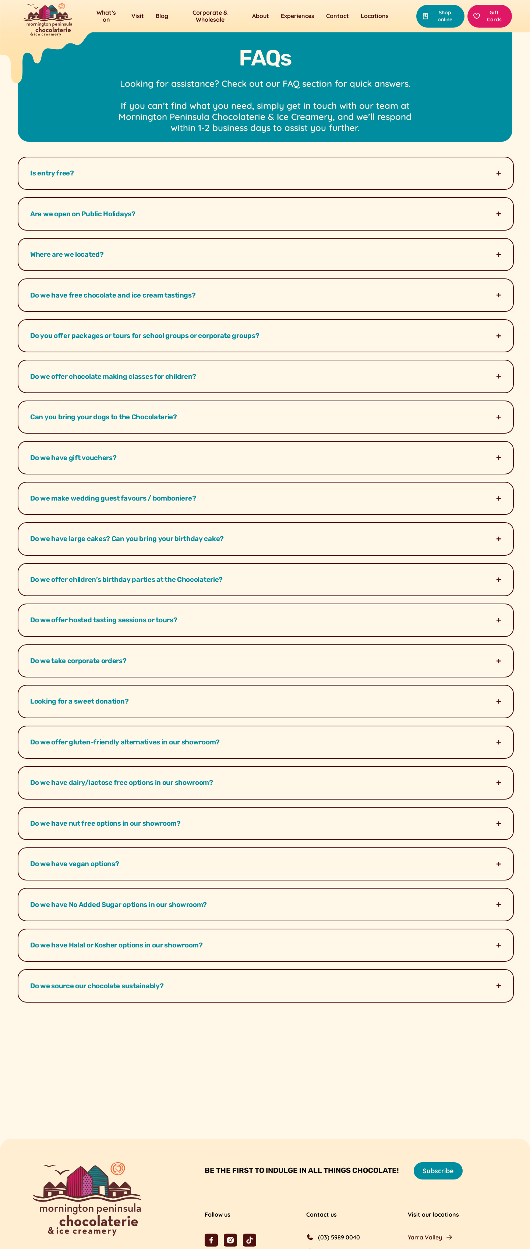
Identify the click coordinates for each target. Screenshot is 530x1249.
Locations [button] (375, 15)
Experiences (297, 15)
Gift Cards (487, 16)
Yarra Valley (425, 1237)
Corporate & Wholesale (209, 16)
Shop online (437, 16)
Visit (137, 15)
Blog (162, 15)
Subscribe (438, 1171)
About (260, 15)
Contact (337, 15)
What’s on (106, 16)
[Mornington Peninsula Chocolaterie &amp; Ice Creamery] (47, 20)
